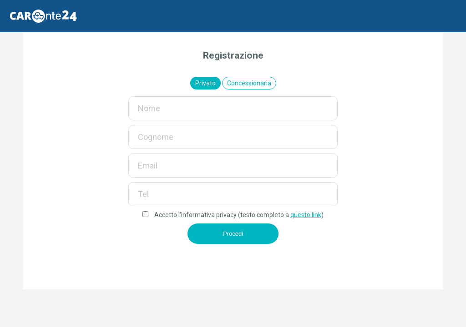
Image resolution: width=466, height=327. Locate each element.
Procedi (233, 233)
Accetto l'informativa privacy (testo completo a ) (233, 214)
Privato (205, 83)
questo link (305, 214)
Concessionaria (249, 83)
